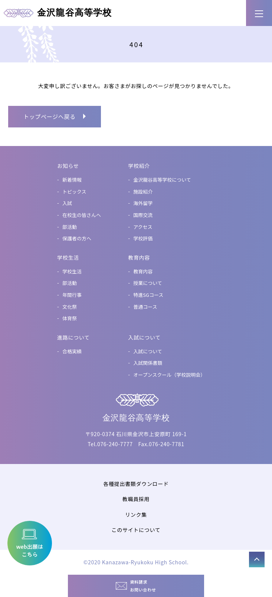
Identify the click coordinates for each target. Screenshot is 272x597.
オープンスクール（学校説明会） (169, 374)
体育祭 (69, 318)
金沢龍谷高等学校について (162, 179)
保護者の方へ (76, 238)
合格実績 (72, 351)
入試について (147, 351)
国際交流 (143, 214)
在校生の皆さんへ (81, 214)
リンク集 (136, 514)
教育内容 (143, 271)
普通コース (145, 306)
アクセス (142, 226)
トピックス (74, 191)
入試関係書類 (147, 362)
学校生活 (72, 271)
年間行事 (72, 294)
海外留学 (143, 203)
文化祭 (69, 306)
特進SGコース (148, 294)
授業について (147, 282)
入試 (67, 203)
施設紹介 (143, 191)
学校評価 (143, 238)
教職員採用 (136, 499)
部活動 (69, 226)
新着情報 (72, 179)
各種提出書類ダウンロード (135, 483)
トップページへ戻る (49, 116)
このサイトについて (136, 529)
